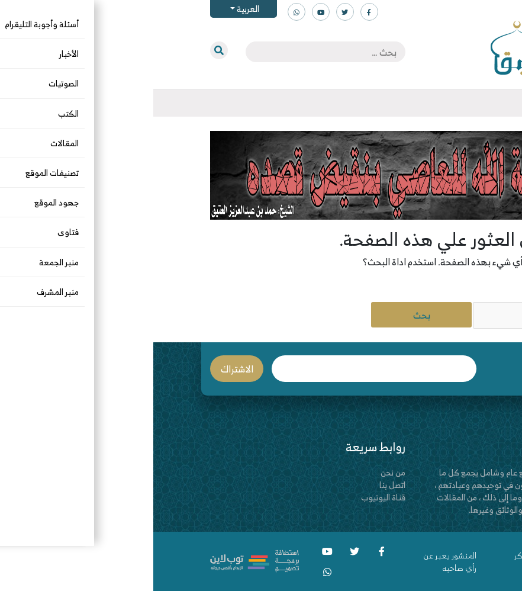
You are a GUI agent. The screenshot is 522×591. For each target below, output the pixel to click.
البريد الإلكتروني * (221, 368)
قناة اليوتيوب (230, 497)
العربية (94, 8)
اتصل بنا (239, 484)
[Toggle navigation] (465, 103)
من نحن (239, 472)
